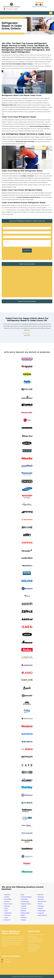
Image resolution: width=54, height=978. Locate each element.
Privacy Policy (31, 951)
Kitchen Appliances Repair (35, 938)
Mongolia (23, 920)
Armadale (6, 897)
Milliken (23, 915)
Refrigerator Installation (34, 947)
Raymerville (41, 899)
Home (3, 15)
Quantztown (41, 897)
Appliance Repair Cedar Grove (13, 15)
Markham (23, 911)
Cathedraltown (8, 913)
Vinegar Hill (41, 913)
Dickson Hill (7, 920)
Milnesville (23, 917)
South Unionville (42, 901)
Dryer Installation (32, 944)
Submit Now (27, 250)
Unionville (40, 908)
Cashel (6, 911)
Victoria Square (41, 911)
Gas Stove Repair (32, 936)
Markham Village (25, 913)
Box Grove (6, 901)
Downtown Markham (26, 897)
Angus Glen (7, 894)
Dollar (22, 894)
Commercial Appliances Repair (36, 934)
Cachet (6, 908)
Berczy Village (7, 899)
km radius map (27, 281)
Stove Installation (32, 949)
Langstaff (23, 906)
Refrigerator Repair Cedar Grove (29, 15)
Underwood (41, 906)
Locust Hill (23, 908)
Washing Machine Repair (34, 941)
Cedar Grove (7, 915)
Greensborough (25, 901)
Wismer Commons (42, 915)
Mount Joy (40, 894)
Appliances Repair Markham (36, 976)
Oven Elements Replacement (36, 939)
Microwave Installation (34, 946)
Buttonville (7, 906)
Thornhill (40, 904)
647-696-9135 (7, 961)
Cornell (6, 917)
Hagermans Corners (26, 904)
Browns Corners (8, 904)
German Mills (24, 899)
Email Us (6, 959)
